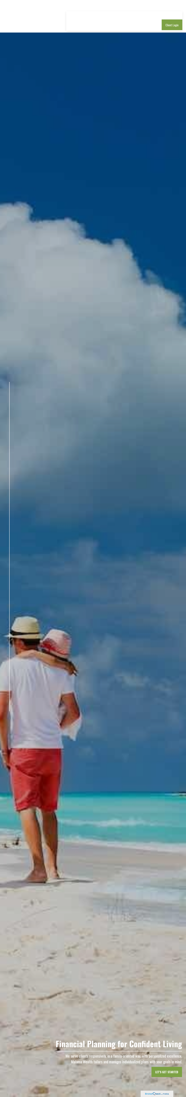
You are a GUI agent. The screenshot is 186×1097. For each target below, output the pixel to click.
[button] (81, 6)
